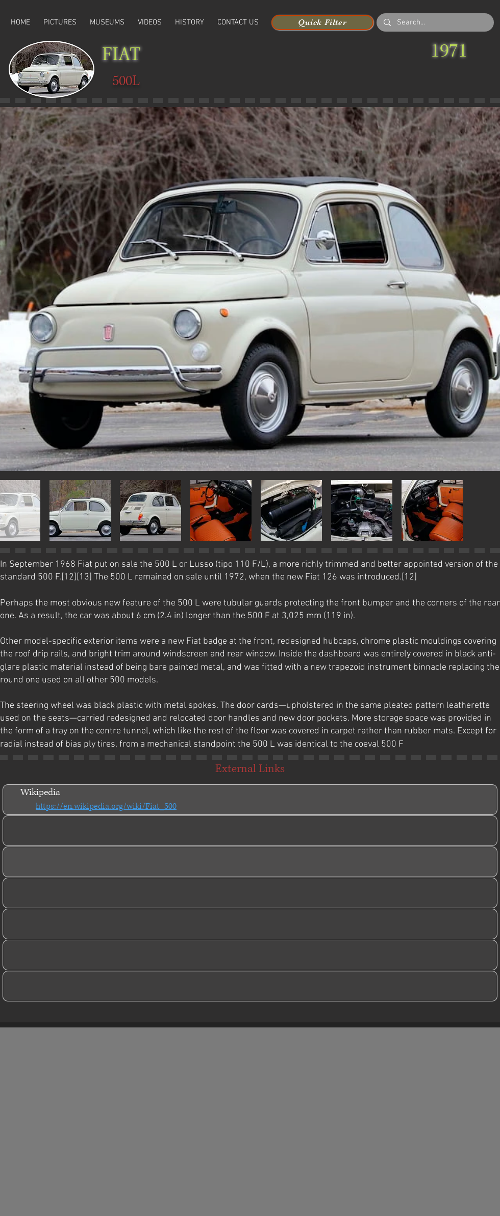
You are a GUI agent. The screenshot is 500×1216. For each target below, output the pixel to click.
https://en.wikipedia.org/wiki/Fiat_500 (106, 806)
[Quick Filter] (322, 22)
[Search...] (434, 22)
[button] (149, 22)
